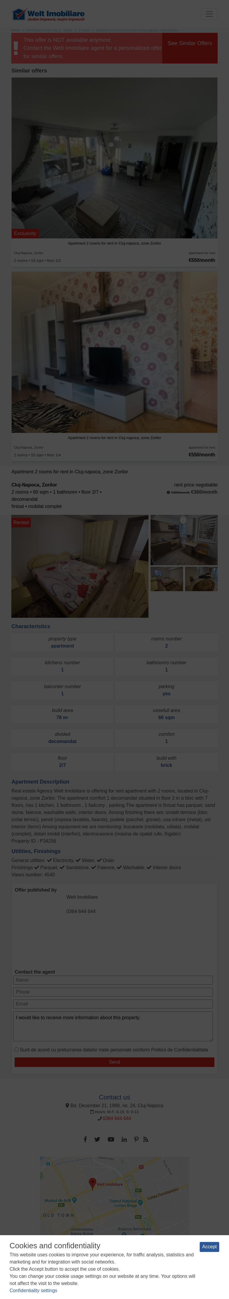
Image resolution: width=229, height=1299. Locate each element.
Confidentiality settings (33, 1290)
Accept (209, 1246)
